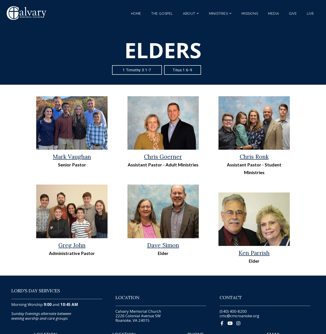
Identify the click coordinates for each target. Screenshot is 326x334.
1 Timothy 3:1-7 (137, 70)
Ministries (220, 14)
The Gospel (162, 14)
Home (136, 14)
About (191, 14)
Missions (250, 14)
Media (273, 14)
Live (310, 14)
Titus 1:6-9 (182, 70)
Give (293, 14)
